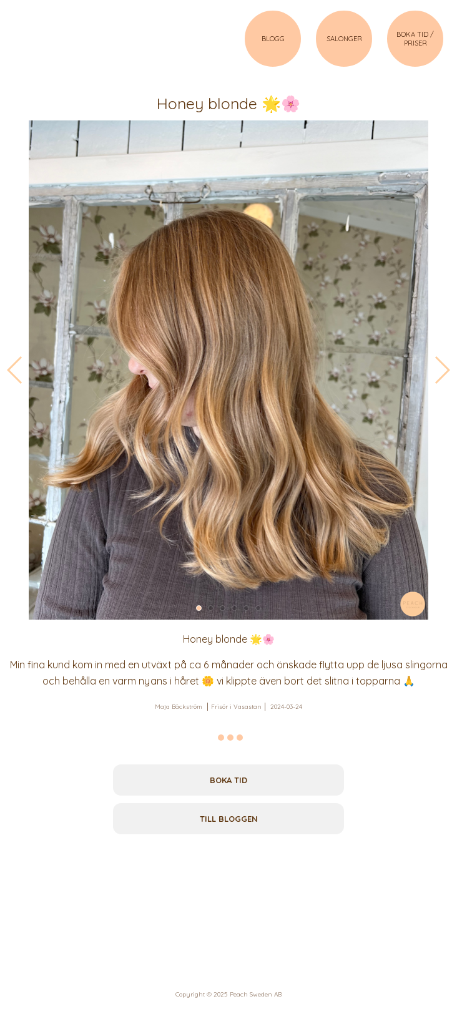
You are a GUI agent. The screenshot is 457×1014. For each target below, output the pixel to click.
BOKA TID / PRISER (415, 38)
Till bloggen (229, 819)
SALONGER (344, 38)
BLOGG (273, 38)
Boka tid (228, 780)
